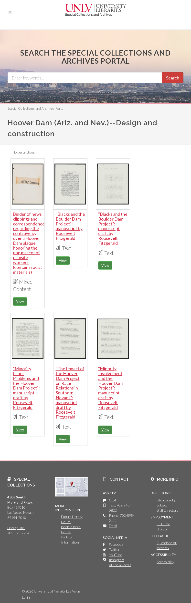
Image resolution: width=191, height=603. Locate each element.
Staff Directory (167, 510)
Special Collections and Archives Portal (36, 108)
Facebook (116, 544)
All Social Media (120, 565)
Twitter (114, 549)
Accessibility (165, 562)
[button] (10, 12)
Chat (112, 500)
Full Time (163, 524)
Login (26, 597)
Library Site (16, 528)
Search (172, 77)
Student (162, 529)
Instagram (116, 560)
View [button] (20, 301)
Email (113, 526)
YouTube (115, 555)
